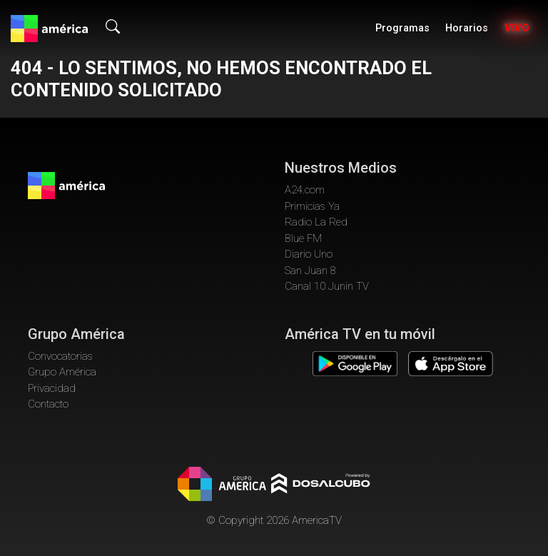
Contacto (48, 404)
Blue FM (303, 238)
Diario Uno (309, 254)
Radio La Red (316, 222)
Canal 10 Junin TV (327, 286)
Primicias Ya (312, 206)
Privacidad (52, 388)
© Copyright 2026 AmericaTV (274, 520)
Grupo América (62, 371)
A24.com (305, 189)
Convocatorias (60, 356)
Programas (402, 28)
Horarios (466, 28)
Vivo (516, 28)
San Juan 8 (310, 270)
